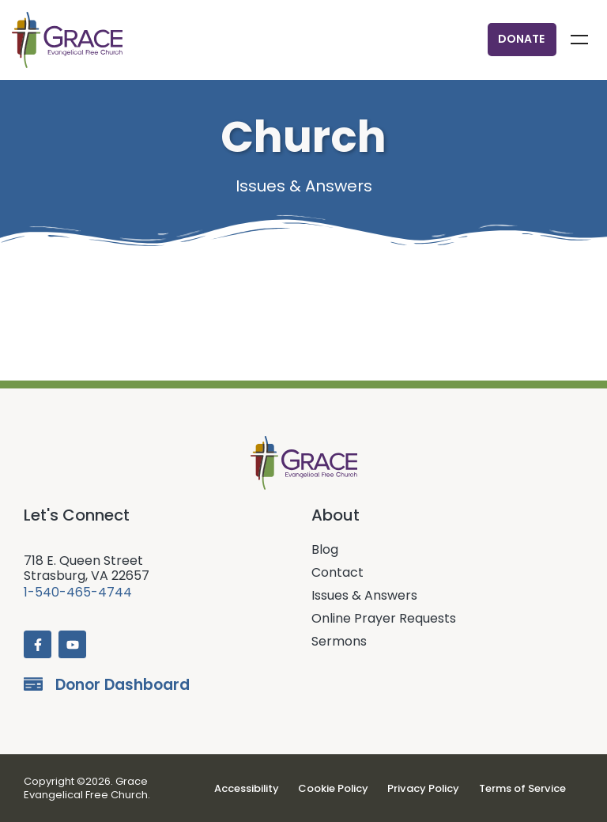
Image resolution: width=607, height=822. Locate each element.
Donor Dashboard (122, 684)
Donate (521, 39)
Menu (579, 39)
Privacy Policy (424, 788)
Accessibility (249, 788)
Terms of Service (520, 788)
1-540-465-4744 (78, 592)
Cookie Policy (335, 788)
